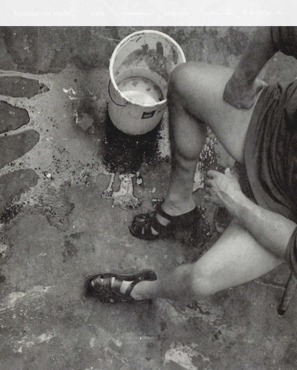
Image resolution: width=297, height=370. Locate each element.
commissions (134, 13)
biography (177, 13)
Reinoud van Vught (42, 12)
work (97, 13)
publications (219, 13)
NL (269, 13)
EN (279, 13)
